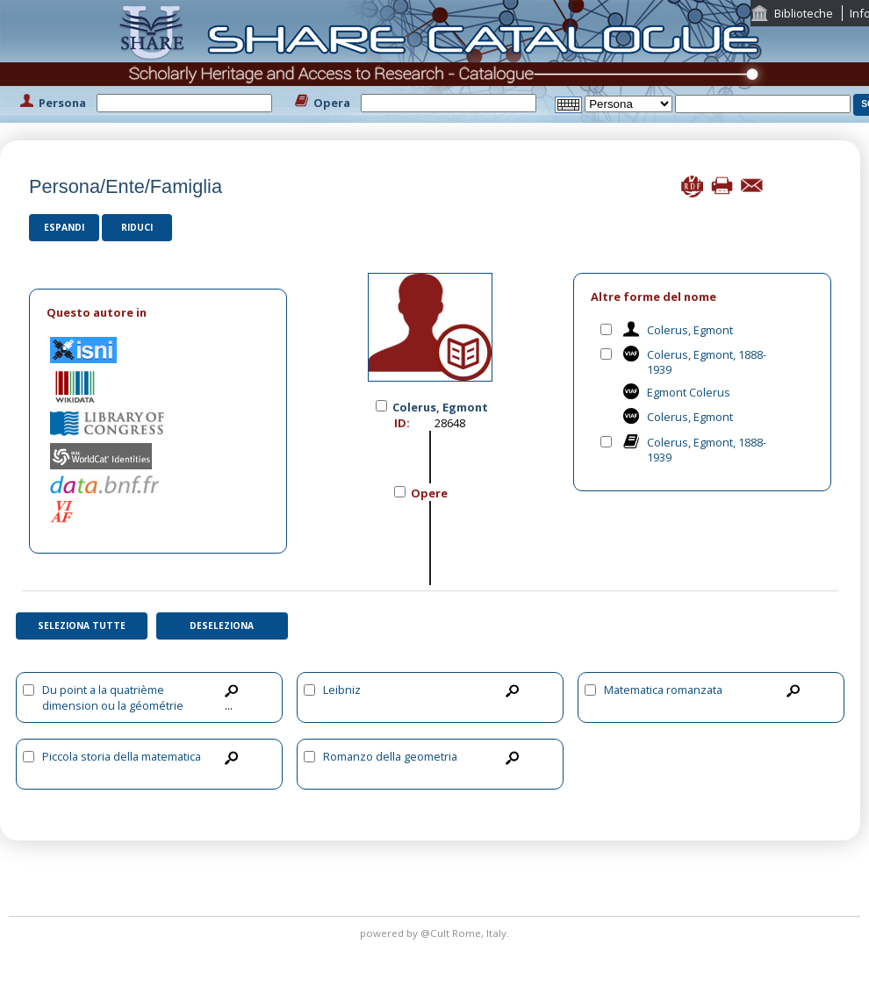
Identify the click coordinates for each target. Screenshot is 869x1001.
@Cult (436, 933)
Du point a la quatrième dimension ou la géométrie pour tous (112, 705)
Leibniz (342, 689)
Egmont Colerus (688, 392)
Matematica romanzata (663, 689)
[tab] (158, 312)
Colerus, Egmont (690, 330)
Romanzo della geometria (390, 756)
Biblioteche (803, 13)
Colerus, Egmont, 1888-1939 (706, 362)
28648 (449, 423)
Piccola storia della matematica (121, 756)
